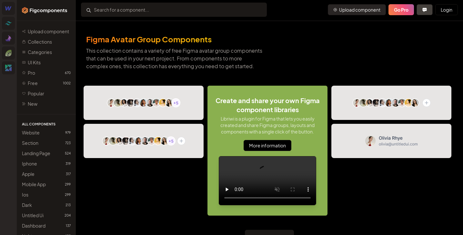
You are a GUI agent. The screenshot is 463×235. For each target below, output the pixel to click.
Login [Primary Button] (446, 10)
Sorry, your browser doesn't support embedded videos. (267, 180)
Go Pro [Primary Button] (401, 10)
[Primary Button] (357, 9)
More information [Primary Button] (267, 145)
